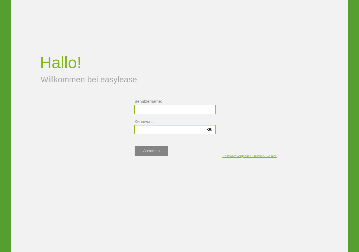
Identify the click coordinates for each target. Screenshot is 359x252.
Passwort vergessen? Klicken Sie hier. (249, 156)
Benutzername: (148, 101)
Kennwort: (144, 121)
